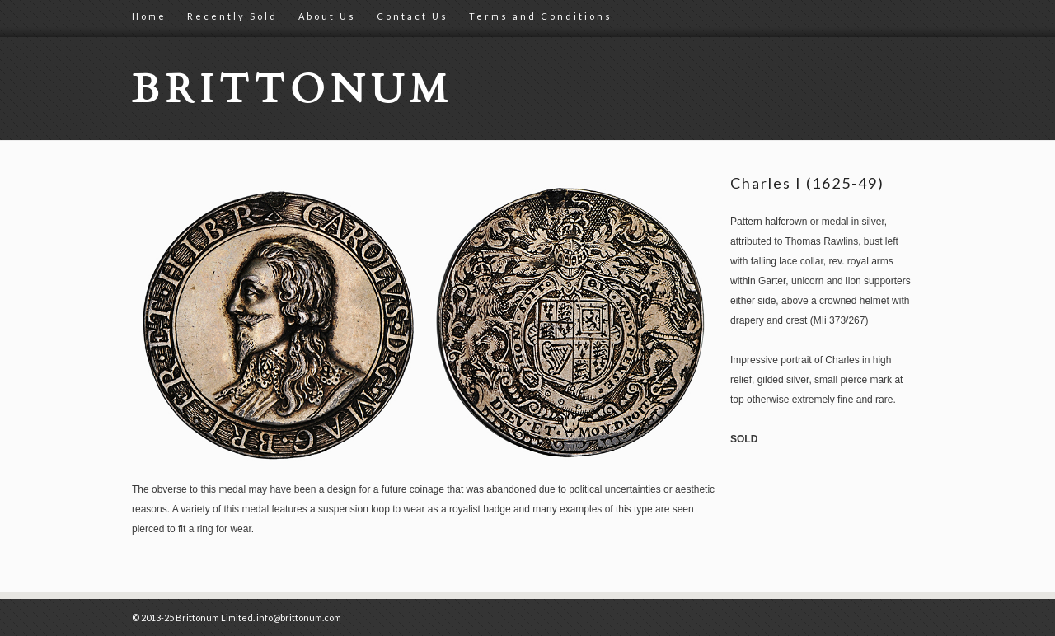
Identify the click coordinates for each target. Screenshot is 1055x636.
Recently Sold (232, 16)
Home (149, 16)
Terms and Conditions (540, 16)
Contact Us (412, 16)
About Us (327, 16)
